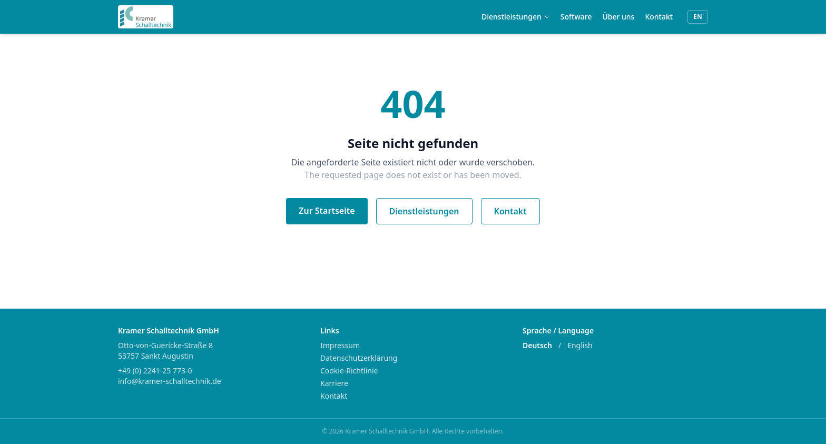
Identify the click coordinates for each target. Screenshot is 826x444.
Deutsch (537, 345)
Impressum (340, 345)
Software (576, 17)
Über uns (618, 17)
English (580, 345)
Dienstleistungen (515, 17)
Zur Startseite (327, 210)
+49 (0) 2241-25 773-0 (155, 371)
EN (697, 16)
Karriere (334, 383)
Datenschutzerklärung (358, 358)
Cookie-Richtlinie (349, 371)
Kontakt (659, 17)
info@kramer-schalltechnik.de (169, 381)
